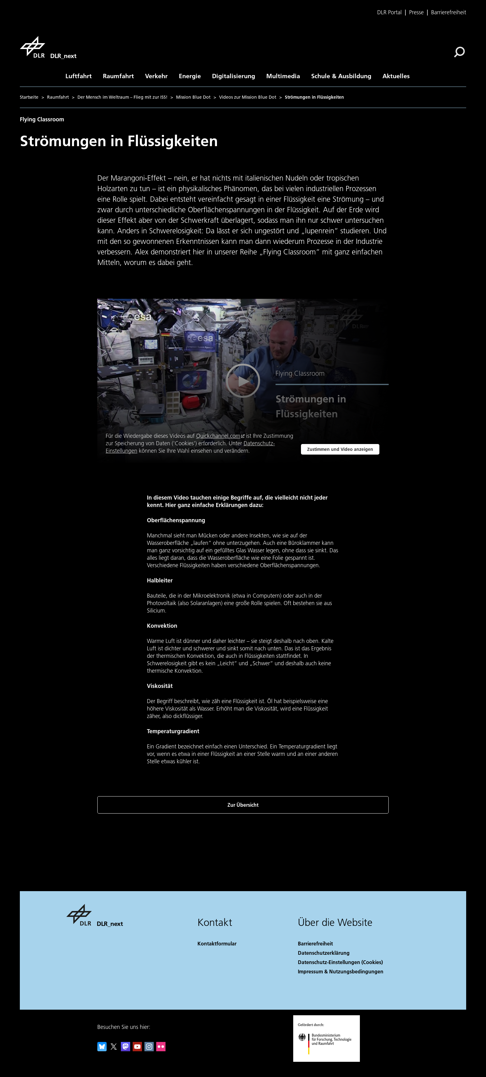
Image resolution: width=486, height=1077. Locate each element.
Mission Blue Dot (193, 97)
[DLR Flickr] (161, 1049)
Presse (416, 12)
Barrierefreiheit (448, 12)
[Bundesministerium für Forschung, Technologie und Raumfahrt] (328, 1059)
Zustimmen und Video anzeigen (340, 449)
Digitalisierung (233, 76)
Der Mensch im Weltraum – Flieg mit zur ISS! (122, 97)
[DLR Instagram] (149, 1049)
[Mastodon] (125, 1049)
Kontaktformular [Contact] (216, 943)
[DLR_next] (48, 47)
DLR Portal (389, 12)
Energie (190, 76)
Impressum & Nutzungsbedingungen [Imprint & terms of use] (340, 971)
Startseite (29, 97)
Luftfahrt (78, 76)
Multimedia (283, 76)
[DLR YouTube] (137, 1049)
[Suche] (459, 52)
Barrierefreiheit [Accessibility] (315, 943)
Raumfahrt (118, 76)
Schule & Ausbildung (341, 76)
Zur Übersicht (243, 804)
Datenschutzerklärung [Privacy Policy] (324, 952)
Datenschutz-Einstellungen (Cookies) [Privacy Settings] (340, 962)
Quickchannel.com (218, 435)
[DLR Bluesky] (102, 1049)
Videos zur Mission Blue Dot (247, 97)
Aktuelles (396, 76)
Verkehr (156, 76)
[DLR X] (113, 1049)
